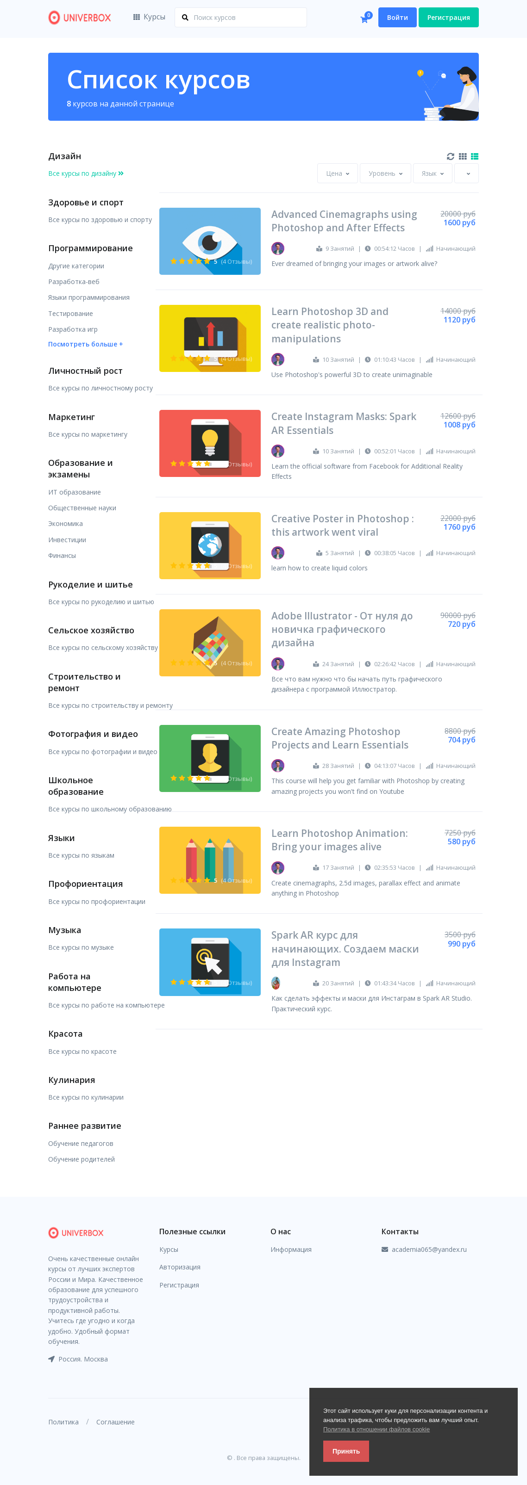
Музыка (65, 929)
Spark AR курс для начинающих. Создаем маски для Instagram (345, 948)
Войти (397, 17)
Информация (291, 1249)
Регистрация (448, 17)
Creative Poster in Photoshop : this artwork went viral (342, 525)
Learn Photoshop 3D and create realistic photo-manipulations (330, 325)
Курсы (149, 17)
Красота (65, 1033)
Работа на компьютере (74, 982)
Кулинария (71, 1079)
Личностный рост (85, 370)
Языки (61, 837)
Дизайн (64, 155)
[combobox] (337, 173)
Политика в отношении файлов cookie (376, 1429)
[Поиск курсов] (241, 17)
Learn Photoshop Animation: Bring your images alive (339, 840)
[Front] (79, 17)
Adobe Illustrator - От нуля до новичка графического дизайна (342, 629)
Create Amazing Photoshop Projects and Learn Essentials (339, 738)
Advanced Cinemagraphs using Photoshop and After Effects (344, 221)
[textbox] (334, 173)
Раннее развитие (84, 1125)
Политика (63, 1421)
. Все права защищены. (267, 1458)
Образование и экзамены (80, 468)
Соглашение (115, 1421)
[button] (85, 343)
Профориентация (85, 883)
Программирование (90, 248)
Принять (346, 1451)
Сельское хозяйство (91, 630)
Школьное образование (76, 785)
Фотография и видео (93, 733)
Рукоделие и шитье (90, 584)
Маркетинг (71, 416)
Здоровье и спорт (86, 202)
